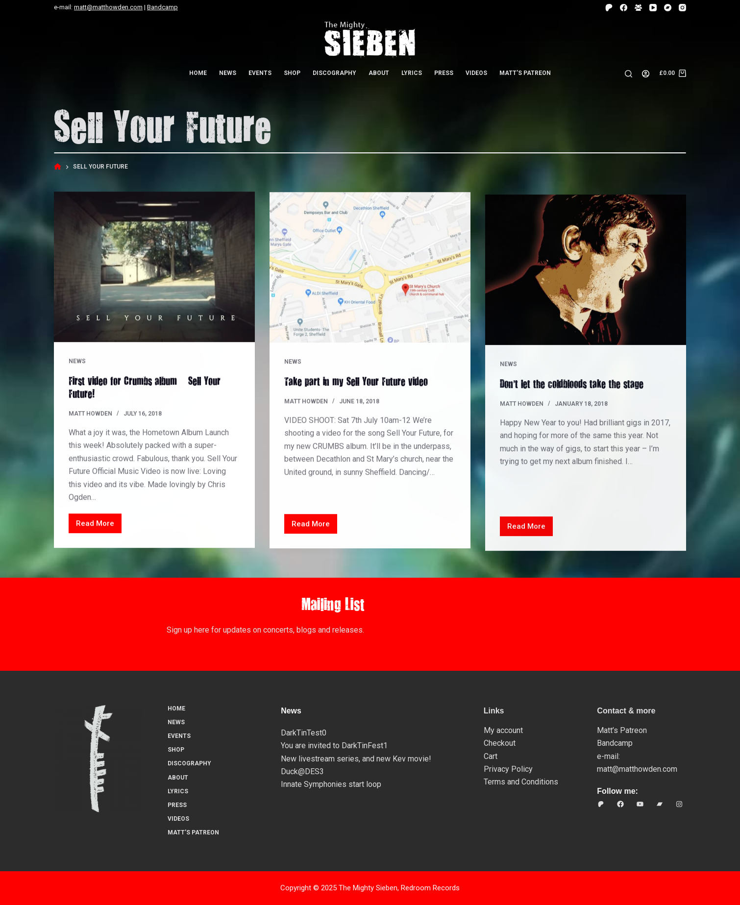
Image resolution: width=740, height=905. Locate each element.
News (227, 73)
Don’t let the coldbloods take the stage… (576, 395)
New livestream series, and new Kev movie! (356, 758)
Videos (476, 73)
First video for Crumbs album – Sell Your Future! (145, 387)
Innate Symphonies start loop (331, 784)
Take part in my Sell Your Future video (356, 383)
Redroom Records (430, 887)
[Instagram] (682, 7)
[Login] (645, 73)
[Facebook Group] (638, 7)
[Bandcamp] (667, 7)
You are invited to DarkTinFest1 (334, 745)
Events (259, 73)
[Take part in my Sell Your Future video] (370, 270)
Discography (334, 73)
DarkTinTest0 (303, 732)
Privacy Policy (508, 769)
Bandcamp (162, 7)
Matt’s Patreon (525, 73)
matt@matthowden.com (108, 7)
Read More (99, 526)
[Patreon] (609, 7)
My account (503, 730)
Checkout (500, 743)
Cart (490, 756)
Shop (292, 73)
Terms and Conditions (521, 781)
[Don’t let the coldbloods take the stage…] (585, 281)
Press (443, 73)
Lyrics (411, 73)
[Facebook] (623, 7)
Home (198, 73)
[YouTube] (653, 7)
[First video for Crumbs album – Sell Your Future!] (154, 267)
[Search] (628, 73)
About (379, 73)
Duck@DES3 (302, 771)
